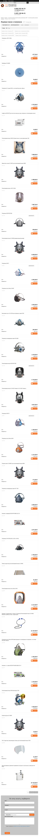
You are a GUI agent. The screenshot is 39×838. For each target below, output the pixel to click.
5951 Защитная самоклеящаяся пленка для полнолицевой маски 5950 (16, 740)
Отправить (7, 833)
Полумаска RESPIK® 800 (7, 213)
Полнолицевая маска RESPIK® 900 (9, 363)
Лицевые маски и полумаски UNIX (21, 33)
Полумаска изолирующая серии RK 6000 (10, 338)
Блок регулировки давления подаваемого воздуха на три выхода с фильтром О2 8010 (18, 766)
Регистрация (11, 0)
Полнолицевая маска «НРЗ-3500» (9, 188)
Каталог (6, 17)
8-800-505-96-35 (19, 9)
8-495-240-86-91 (19, 13)
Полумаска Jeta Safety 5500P (8, 288)
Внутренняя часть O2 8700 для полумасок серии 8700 (13, 313)
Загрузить (32, 814)
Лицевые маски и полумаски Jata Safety (22, 31)
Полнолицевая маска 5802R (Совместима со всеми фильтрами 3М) (15, 138)
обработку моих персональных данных (22, 826)
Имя (6, 800)
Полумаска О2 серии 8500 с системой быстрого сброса (13, 88)
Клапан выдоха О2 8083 (7, 715)
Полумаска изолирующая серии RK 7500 (10, 488)
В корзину (35, 58)
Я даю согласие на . (17, 826)
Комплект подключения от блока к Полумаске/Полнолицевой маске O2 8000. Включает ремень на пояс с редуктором (18, 614)
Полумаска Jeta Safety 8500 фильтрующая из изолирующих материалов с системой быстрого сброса (19, 640)
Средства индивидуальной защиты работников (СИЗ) (17, 17)
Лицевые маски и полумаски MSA (8, 33)
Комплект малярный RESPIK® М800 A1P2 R (11, 513)
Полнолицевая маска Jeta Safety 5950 (9, 588)
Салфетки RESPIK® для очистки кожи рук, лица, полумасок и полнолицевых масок (18, 113)
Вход (6, 0)
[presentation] (14, 829)
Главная (2, 17)
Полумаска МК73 (5, 263)
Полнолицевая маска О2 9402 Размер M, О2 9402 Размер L (14, 388)
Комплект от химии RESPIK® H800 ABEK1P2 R (11, 665)
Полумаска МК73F (5, 413)
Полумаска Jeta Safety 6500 (7, 438)
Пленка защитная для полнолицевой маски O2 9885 (12, 563)
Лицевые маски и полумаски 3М (7, 31)
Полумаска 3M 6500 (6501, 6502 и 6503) (10, 538)
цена (22, 24)
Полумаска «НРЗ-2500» (7, 38)
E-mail (6, 809)
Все (9, 28)
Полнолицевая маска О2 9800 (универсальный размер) (13, 238)
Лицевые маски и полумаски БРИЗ (8, 35)
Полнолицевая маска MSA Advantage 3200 (10, 690)
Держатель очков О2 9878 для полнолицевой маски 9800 (14, 163)
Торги (15, 2)
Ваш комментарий (9, 816)
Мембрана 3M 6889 (6, 63)
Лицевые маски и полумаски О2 (21, 35)
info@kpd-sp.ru (19, 10)
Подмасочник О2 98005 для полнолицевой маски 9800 (13, 463)
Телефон (7, 805)
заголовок (26, 24)
